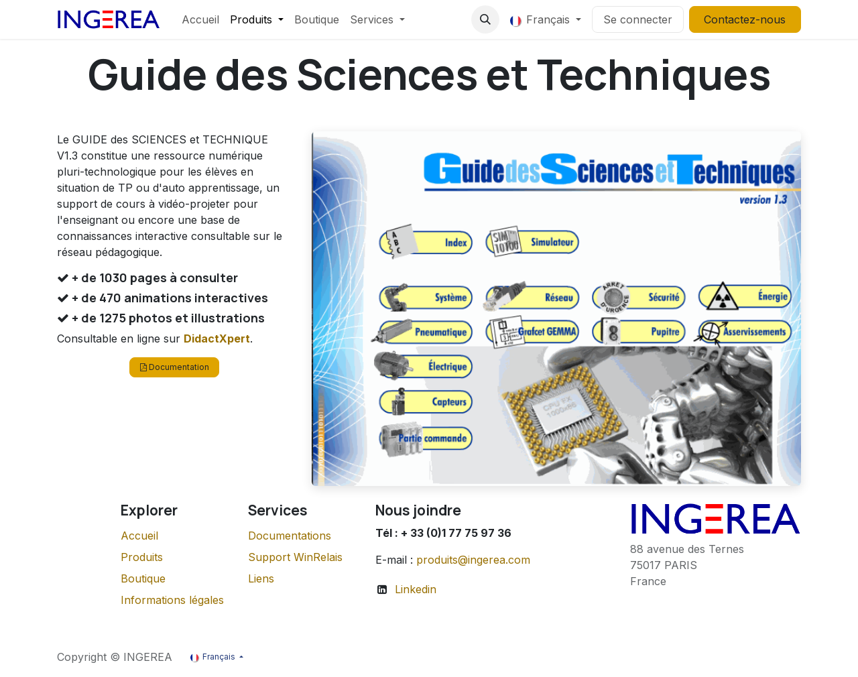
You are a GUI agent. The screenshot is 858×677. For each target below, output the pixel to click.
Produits (142, 557)
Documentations (289, 535)
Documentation (174, 367)
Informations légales (172, 600)
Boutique (143, 578)
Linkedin (415, 589)
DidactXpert (217, 338)
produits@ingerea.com (473, 559)
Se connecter (637, 19)
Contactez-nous (745, 19)
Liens (261, 578)
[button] (485, 19)
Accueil (139, 535)
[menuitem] (200, 19)
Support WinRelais (295, 557)
